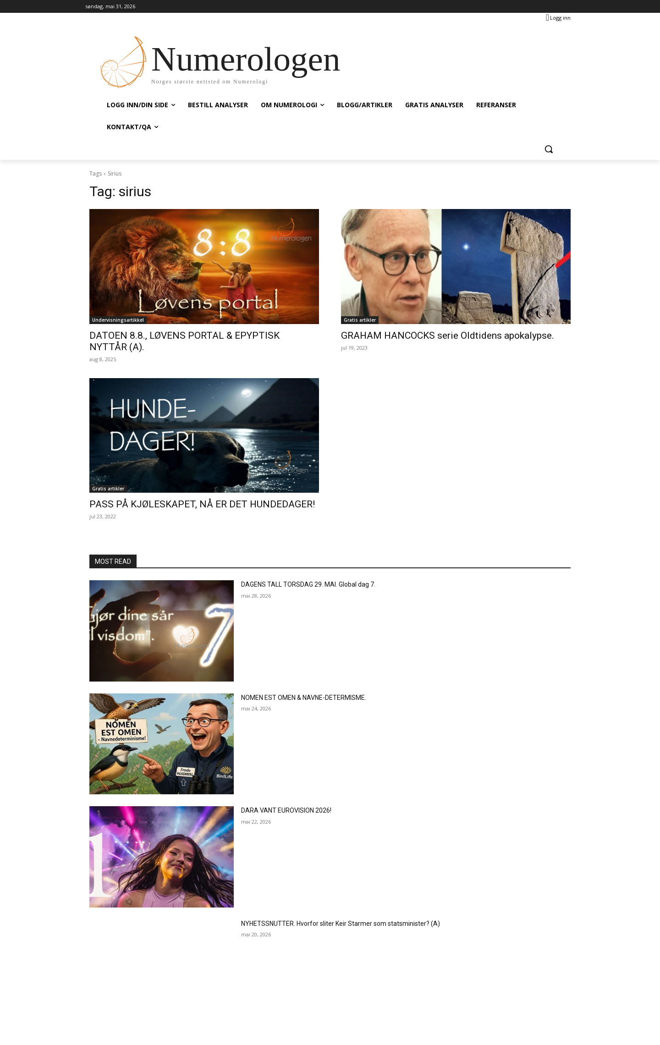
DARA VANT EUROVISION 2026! (286, 810)
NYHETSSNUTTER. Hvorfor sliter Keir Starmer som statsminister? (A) (340, 923)
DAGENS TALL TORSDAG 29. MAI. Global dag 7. (308, 584)
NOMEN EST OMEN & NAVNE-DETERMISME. (303, 697)
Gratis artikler (360, 320)
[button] (549, 149)
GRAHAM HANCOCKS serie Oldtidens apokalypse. (447, 335)
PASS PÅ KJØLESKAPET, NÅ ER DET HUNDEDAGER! (202, 504)
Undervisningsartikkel (118, 320)
